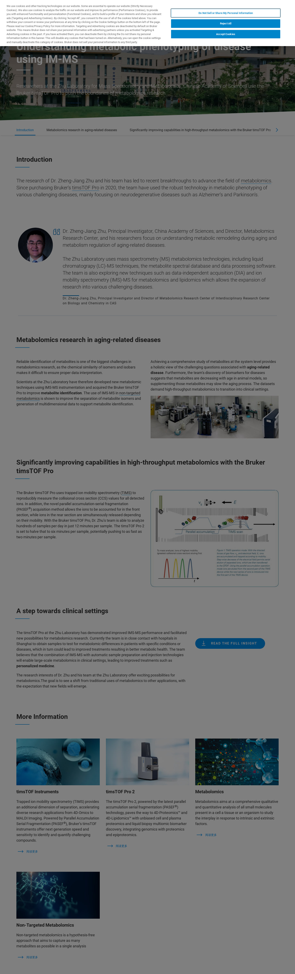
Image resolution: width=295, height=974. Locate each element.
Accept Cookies (225, 34)
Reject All (225, 23)
